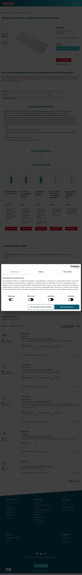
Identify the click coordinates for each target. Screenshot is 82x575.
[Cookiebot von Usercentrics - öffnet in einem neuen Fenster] (72, 266)
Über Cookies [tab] (67, 272)
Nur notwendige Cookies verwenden (40, 307)
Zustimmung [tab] (14, 272)
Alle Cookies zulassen (66, 307)
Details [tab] (41, 272)
